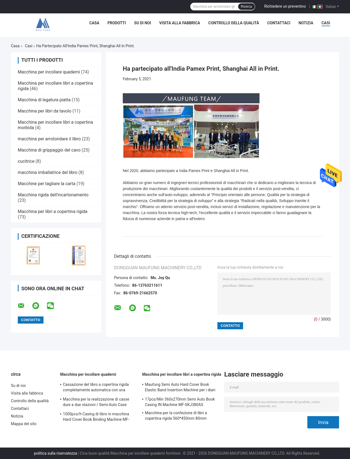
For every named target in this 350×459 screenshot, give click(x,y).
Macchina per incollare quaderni (49, 72)
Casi (326, 23)
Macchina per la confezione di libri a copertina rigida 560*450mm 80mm (176, 415)
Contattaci (278, 23)
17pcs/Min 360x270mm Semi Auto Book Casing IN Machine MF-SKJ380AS (180, 402)
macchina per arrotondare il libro (49, 138)
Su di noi (142, 23)
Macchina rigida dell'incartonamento (53, 194)
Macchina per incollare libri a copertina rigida (181, 374)
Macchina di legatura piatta (44, 99)
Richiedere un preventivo (285, 6)
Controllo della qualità (233, 23)
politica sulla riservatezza (55, 453)
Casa (94, 23)
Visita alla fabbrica (179, 23)
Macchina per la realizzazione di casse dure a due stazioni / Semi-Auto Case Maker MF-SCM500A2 (96, 402)
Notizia (306, 23)
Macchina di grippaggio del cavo (49, 150)
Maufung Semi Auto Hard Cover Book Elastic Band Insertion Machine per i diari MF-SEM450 (180, 388)
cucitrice (26, 161)
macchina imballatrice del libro (47, 172)
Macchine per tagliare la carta (46, 183)
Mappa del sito (23, 424)
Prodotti (116, 23)
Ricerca (246, 6)
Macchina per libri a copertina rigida (53, 211)
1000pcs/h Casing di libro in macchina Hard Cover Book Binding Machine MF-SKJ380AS (96, 417)
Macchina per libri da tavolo (44, 111)
